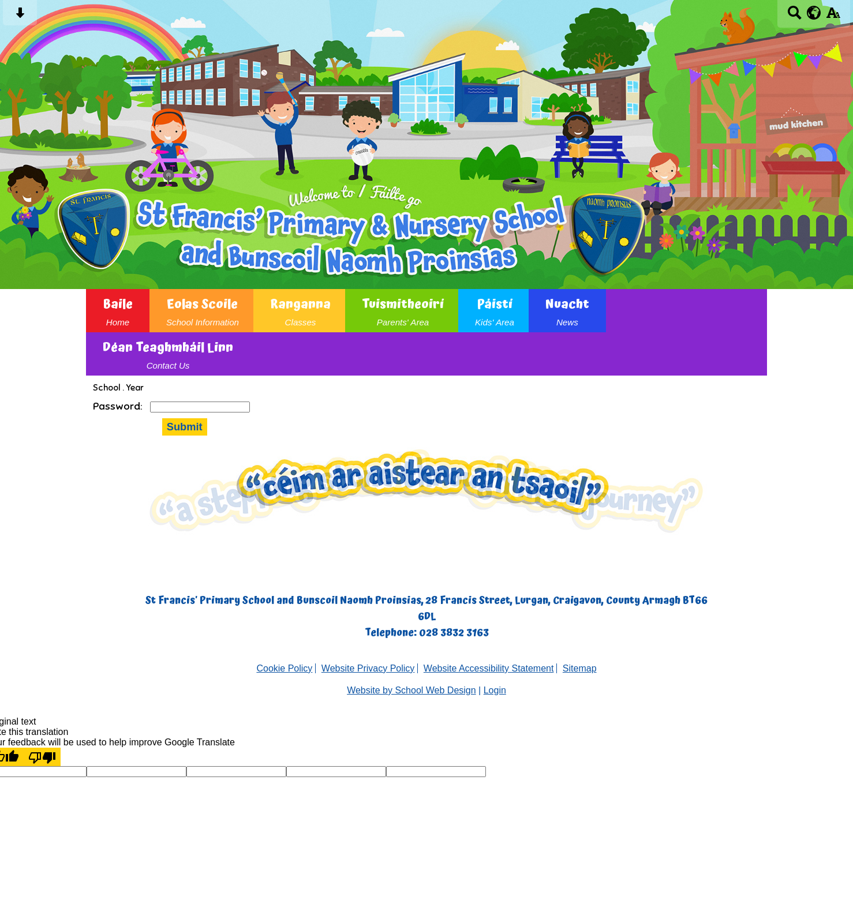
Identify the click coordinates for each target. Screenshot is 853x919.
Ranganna (300, 310)
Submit (185, 427)
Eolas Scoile (202, 310)
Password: (118, 406)
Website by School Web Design (411, 690)
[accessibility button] (833, 16)
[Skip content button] (20, 16)
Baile (118, 310)
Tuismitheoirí (403, 310)
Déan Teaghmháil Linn (168, 353)
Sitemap (580, 668)
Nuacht (567, 310)
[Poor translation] (42, 757)
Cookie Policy (284, 668)
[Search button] (794, 16)
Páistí (494, 310)
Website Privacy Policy (368, 668)
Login (495, 690)
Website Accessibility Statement (489, 668)
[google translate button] (814, 13)
